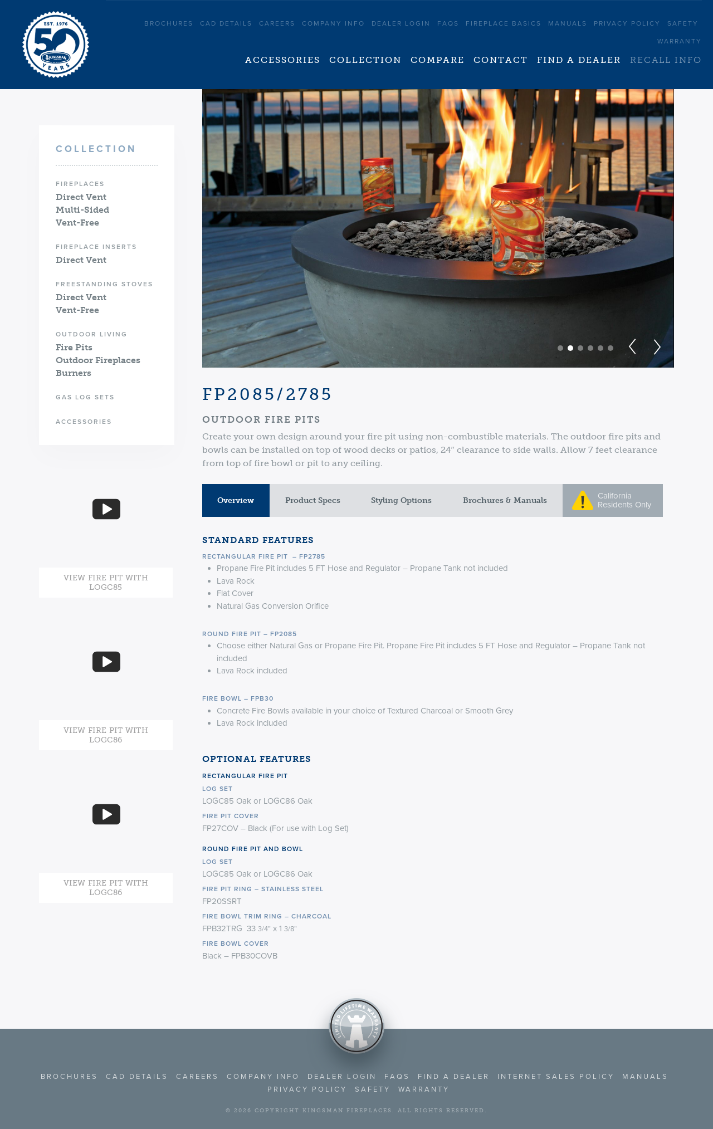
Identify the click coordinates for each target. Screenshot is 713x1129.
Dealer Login (401, 23)
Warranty (679, 41)
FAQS (448, 23)
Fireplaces (80, 184)
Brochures (168, 23)
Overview (235, 500)
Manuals (567, 23)
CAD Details (226, 23)
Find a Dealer (579, 60)
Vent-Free (77, 222)
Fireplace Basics (503, 23)
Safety (683, 23)
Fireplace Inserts (96, 247)
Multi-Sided (82, 209)
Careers (277, 23)
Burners (73, 373)
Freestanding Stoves (104, 284)
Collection (365, 60)
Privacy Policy (627, 23)
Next (656, 346)
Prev (633, 346)
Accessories (282, 60)
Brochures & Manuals (505, 500)
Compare (438, 60)
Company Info (333, 23)
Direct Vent (81, 197)
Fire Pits (74, 347)
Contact (500, 60)
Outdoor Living (92, 334)
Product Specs (312, 500)
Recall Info (666, 60)
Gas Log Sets (85, 397)
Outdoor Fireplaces (98, 360)
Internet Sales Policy (555, 1076)
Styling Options (401, 500)
